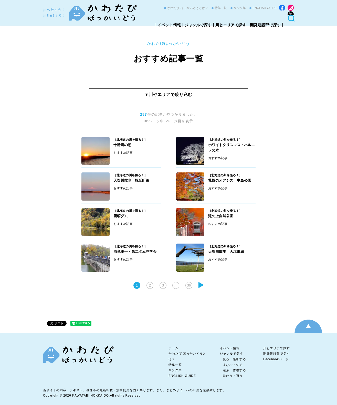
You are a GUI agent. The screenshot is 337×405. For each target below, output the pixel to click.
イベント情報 (169, 25)
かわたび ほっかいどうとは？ (187, 8)
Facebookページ (276, 359)
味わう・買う (233, 376)
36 (189, 285)
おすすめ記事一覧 (169, 58)
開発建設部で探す (265, 25)
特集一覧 (221, 8)
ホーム (173, 348)
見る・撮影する (234, 359)
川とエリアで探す (230, 25)
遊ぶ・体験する (234, 370)
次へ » (201, 285)
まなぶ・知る (233, 365)
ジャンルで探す (198, 25)
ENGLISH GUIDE (264, 8)
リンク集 (240, 8)
